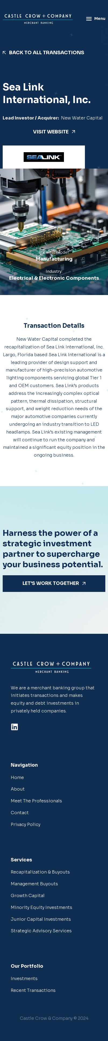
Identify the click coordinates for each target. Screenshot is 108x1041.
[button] (54, 1018)
